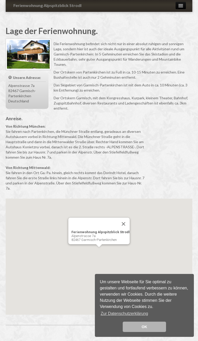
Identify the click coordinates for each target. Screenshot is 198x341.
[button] (99, 252)
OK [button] (144, 327)
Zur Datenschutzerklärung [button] (124, 313)
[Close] (123, 224)
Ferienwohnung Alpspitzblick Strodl (47, 5)
